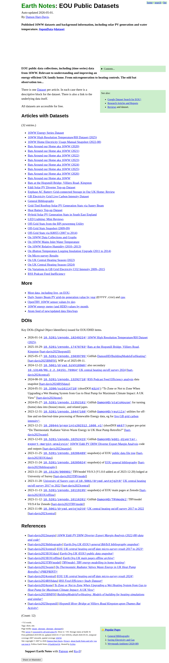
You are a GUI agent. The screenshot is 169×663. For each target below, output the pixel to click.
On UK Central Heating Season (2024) (51, 264)
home (150, 2)
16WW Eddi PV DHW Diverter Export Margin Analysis (104, 444)
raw (123, 297)
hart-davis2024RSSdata (54, 384)
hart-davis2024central (42, 576)
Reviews (112, 107)
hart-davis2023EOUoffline (45, 558)
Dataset (41, 89)
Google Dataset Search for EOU (124, 99)
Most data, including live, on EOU (49, 292)
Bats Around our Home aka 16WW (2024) (53, 164)
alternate (41, 628)
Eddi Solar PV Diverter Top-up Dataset (51, 187)
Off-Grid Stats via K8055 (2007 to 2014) (52, 233)
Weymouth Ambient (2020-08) (123, 643)
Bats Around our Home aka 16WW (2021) (53, 151)
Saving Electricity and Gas (121, 640)
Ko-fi (77, 651)
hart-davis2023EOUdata (43, 553)
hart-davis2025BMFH (42, 360)
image (34, 628)
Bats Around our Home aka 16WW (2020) (53, 146)
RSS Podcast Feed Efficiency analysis (110, 379)
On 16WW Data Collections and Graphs (52, 237)
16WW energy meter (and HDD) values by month (58, 306)
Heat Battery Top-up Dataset (45, 210)
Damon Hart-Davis (37, 17)
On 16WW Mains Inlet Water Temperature (53, 242)
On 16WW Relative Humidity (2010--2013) (54, 246)
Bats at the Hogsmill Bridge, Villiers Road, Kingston (60, 182)
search (158, 2)
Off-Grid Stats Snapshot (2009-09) (49, 228)
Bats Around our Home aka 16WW (49, 178)
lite (164, 2)
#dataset (59, 29)
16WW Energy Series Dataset (46, 132)
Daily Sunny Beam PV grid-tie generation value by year (62, 297)
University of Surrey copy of (82, 481)
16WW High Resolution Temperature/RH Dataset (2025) (62, 137)
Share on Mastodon (32, 660)
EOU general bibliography (121, 462)
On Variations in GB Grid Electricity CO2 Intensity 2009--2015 (66, 269)
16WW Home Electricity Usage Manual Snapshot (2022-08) (64, 142)
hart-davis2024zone (49, 397)
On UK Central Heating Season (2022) (51, 260)
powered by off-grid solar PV (45, 632)
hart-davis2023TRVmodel (70, 476)
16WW (58, 638)
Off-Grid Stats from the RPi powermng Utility (56, 223)
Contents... (109, 68)
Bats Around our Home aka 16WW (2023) (53, 160)
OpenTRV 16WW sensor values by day (51, 302)
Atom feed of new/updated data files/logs (53, 311)
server (28, 632)
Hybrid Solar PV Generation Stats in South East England (62, 214)
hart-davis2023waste (41, 567)
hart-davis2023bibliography (45, 544)
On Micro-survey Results (43, 255)
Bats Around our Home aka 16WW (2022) (53, 155)
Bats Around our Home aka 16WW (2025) (53, 169)
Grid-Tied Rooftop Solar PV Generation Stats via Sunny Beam (66, 205)
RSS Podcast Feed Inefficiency (46, 273)
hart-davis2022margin (57, 448)
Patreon (63, 651)
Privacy (67, 641)
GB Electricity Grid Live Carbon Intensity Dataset (58, 196)
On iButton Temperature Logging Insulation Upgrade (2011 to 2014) (69, 251)
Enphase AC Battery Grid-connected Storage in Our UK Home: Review (71, 191)
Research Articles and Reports (123, 103)
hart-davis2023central (75, 485)
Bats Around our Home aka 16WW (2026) (53, 173)
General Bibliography (41, 201)
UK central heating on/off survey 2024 (102, 370)
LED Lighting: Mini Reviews (46, 219)
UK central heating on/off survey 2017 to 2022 (115, 508)
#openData (46, 29)
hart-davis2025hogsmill (55, 351)
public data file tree (124, 453)
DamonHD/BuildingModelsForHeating (121, 356)
